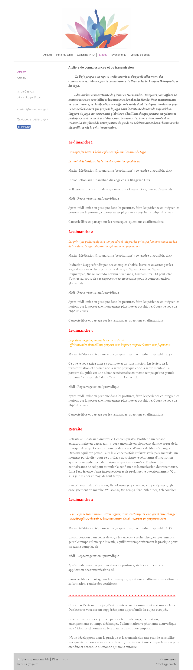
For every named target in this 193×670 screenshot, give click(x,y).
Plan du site (60, 659)
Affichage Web (165, 663)
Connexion (168, 659)
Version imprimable (33, 659)
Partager (24, 127)
